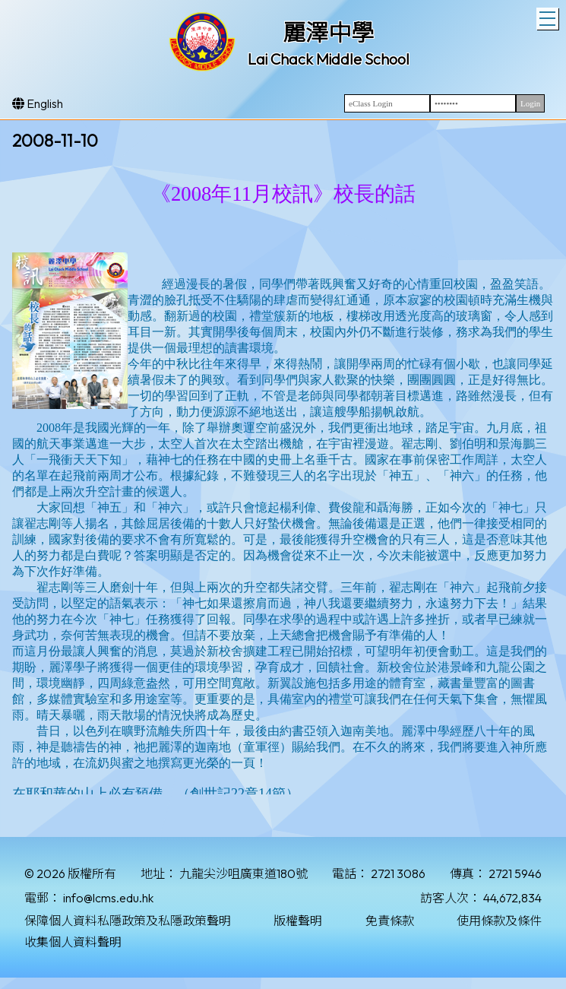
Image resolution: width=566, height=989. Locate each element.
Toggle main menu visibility (548, 16)
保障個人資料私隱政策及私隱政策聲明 (127, 920)
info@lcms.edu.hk (108, 897)
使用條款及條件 (499, 920)
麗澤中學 (328, 32)
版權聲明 (298, 920)
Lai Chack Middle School (328, 58)
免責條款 (389, 920)
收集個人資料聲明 (73, 941)
